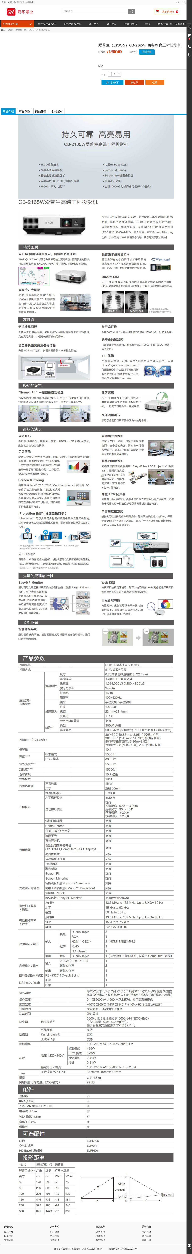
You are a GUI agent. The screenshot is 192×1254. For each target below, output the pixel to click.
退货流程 (100, 1232)
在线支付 (54, 1240)
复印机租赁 (131, 24)
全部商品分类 (10, 24)
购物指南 (8, 1227)
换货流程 (100, 1240)
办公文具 (94, 24)
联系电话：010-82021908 (171, 24)
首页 (3, 30)
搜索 (131, 11)
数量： (104, 75)
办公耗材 (112, 24)
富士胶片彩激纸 (72, 24)
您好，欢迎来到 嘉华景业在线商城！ (18, 2)
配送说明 (8, 1236)
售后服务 (100, 1227)
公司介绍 (146, 1232)
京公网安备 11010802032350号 (123, 1249)
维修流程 (100, 1236)
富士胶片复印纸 (47, 24)
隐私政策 (8, 1232)
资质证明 (146, 1240)
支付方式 (54, 1227)
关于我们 (146, 1227)
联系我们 (146, 1236)
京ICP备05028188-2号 (92, 1249)
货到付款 (54, 1236)
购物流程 (8, 1240)
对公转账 (54, 1232)
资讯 (147, 24)
